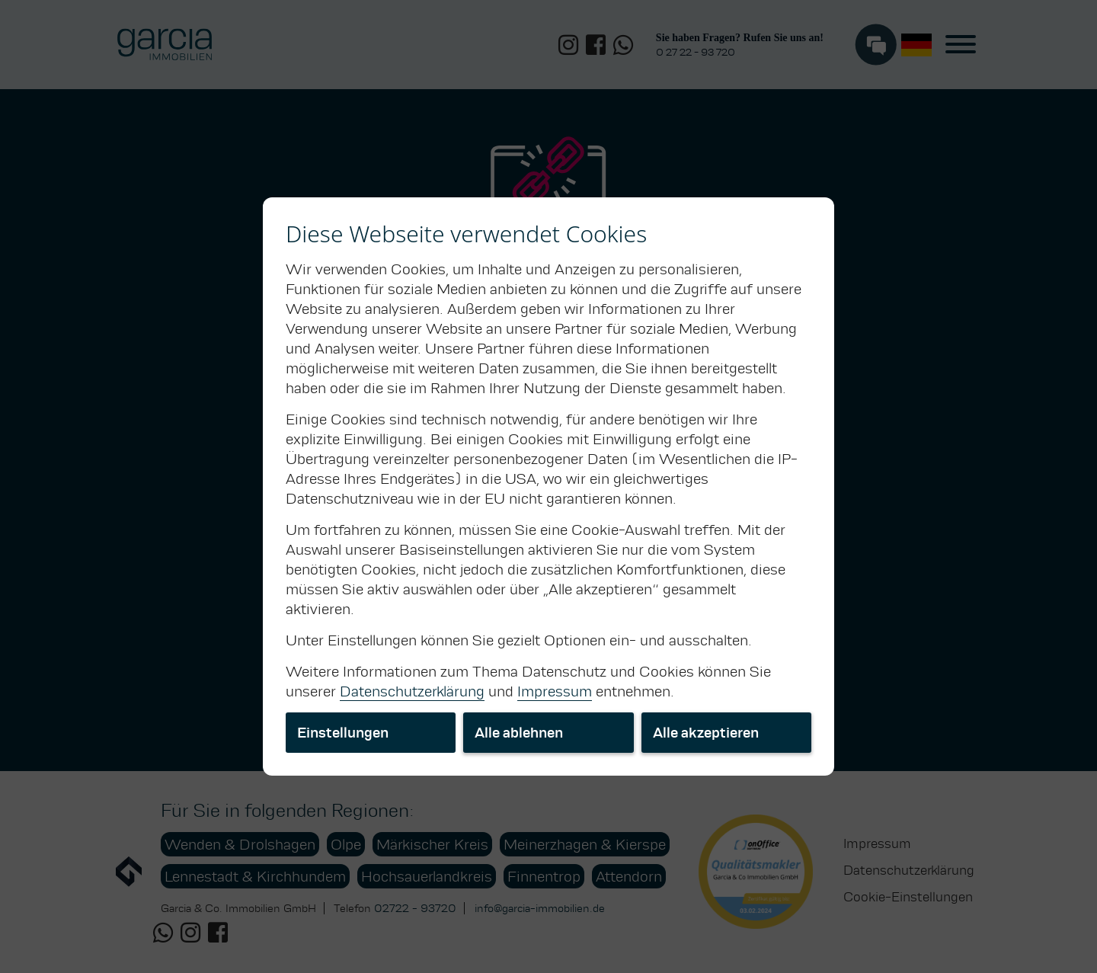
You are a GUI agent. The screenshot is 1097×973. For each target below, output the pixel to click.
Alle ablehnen (519, 732)
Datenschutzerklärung (412, 691)
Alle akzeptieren (706, 732)
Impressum (554, 691)
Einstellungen (343, 732)
